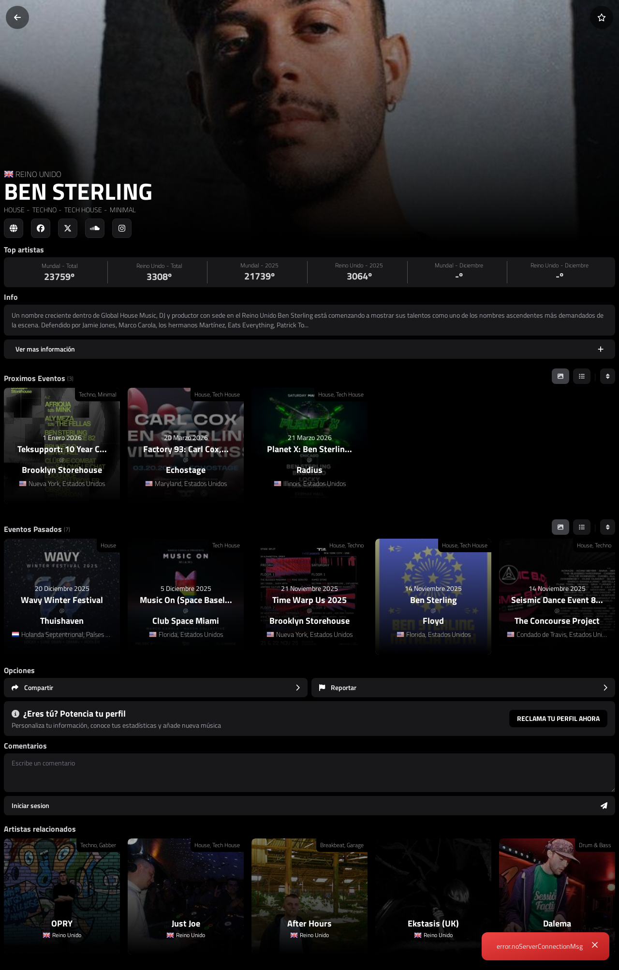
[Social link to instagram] (122, 228)
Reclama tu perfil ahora (558, 718)
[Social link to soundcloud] (94, 228)
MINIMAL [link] (122, 210)
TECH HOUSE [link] (82, 210)
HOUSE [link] (14, 210)
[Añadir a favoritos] (601, 17)
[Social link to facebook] (40, 228)
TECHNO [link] (44, 210)
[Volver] (17, 17)
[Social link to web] (13, 228)
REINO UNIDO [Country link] (38, 174)
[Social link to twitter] (67, 228)
